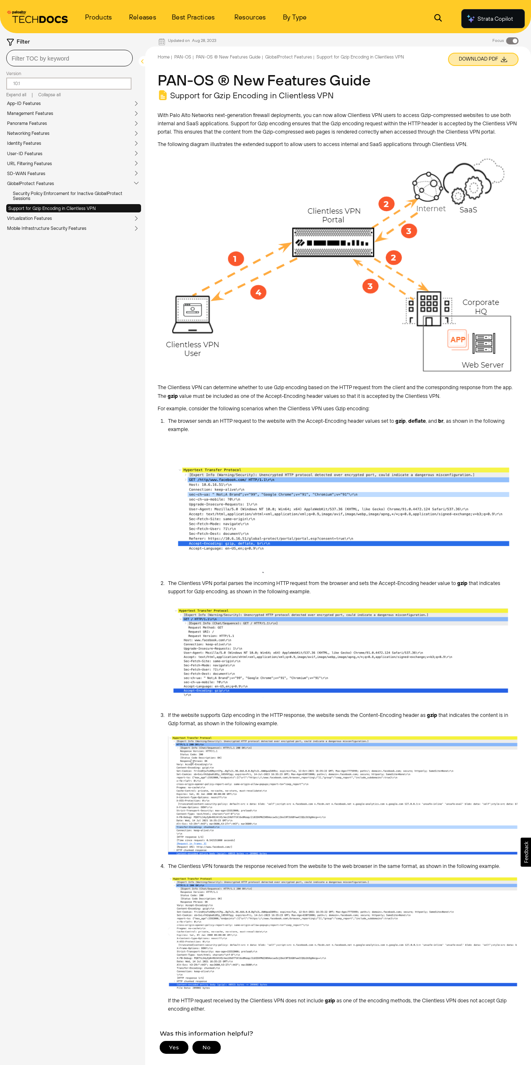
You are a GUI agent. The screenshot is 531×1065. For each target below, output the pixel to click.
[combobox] (69, 58)
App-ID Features (24, 103)
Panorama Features (27, 123)
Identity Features (24, 143)
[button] (526, 852)
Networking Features (28, 133)
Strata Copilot (489, 19)
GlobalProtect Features (30, 183)
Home (164, 56)
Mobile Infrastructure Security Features (46, 228)
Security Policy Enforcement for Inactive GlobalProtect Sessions (67, 196)
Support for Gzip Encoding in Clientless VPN (52, 208)
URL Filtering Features (29, 163)
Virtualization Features (29, 218)
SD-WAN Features (26, 173)
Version (13, 73)
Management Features (30, 113)
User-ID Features (24, 153)
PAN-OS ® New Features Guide (228, 56)
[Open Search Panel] (438, 19)
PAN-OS (182, 56)
